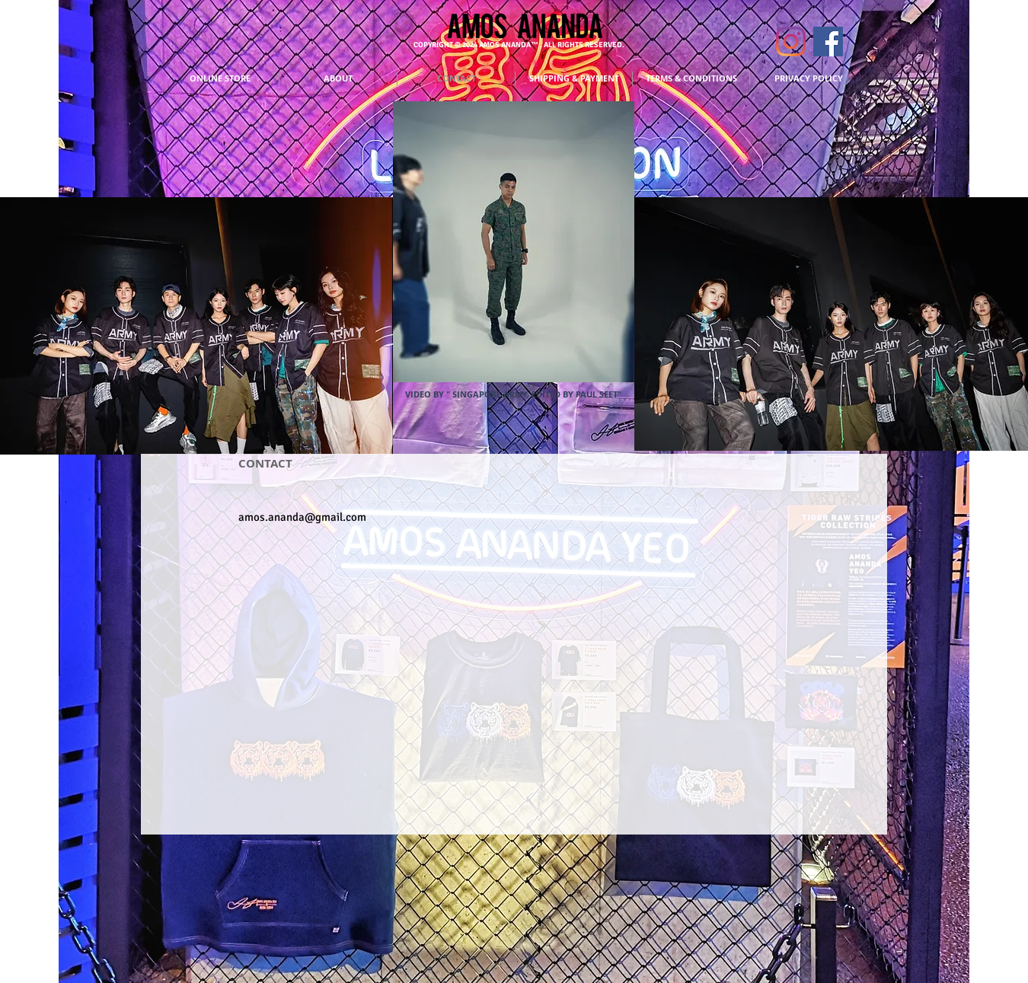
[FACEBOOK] (828, 41)
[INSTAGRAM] (791, 41)
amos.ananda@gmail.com (302, 517)
